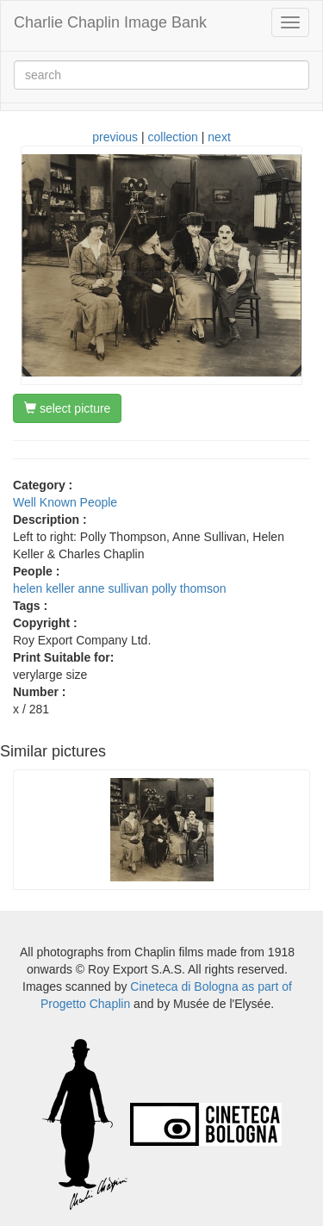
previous (115, 137)
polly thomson (189, 588)
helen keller (44, 588)
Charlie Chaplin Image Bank (110, 22)
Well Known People (65, 502)
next (219, 137)
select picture (67, 408)
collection (173, 137)
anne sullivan (113, 588)
